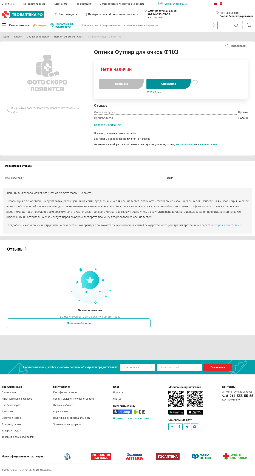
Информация (84, 3)
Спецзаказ (168, 84)
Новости (118, 392)
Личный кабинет (63, 405)
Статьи (117, 398)
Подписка (121, 84)
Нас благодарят (11, 405)
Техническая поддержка (67, 424)
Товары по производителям (18, 437)
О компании (8, 3)
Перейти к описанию (107, 125)
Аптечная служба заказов (17, 398)
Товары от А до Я (11, 430)
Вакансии (7, 411)
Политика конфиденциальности (71, 417)
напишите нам (208, 144)
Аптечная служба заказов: (162, 11)
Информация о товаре (18, 165)
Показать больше (79, 323)
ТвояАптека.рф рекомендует (61, 25)
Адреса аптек (61, 3)
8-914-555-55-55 (159, 14)
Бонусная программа (173, 3)
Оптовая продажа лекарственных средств (122, 3)
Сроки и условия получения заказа (73, 398)
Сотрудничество (11, 417)
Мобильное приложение (184, 387)
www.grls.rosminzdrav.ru (226, 225)
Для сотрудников (12, 424)
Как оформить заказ (34, 3)
